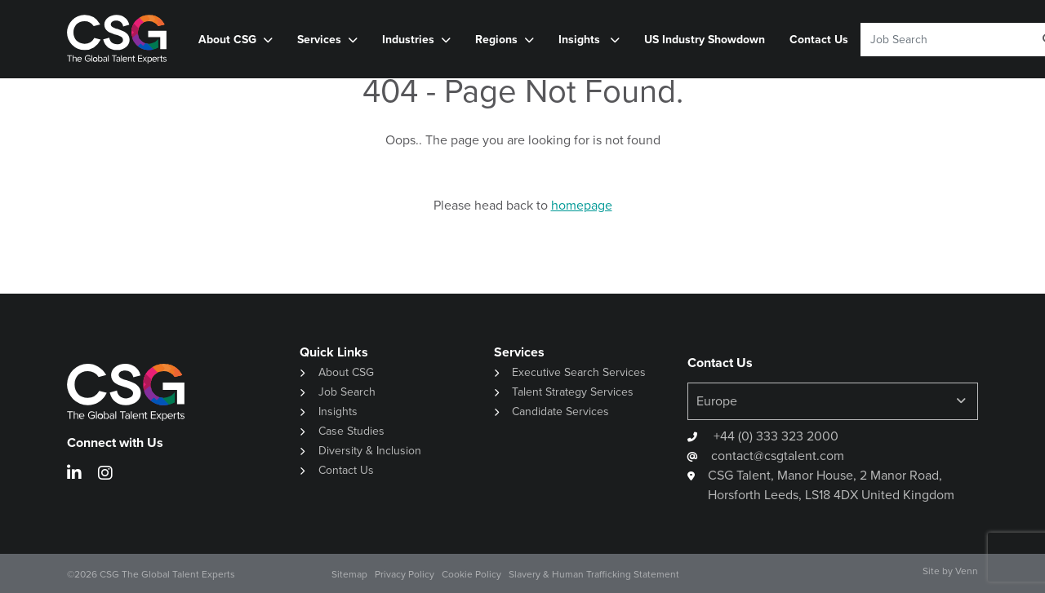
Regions (496, 39)
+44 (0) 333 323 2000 (774, 436)
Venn (966, 571)
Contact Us (818, 39)
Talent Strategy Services (573, 391)
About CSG (227, 39)
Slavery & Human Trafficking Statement (594, 574)
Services (319, 39)
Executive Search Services (579, 372)
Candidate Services (560, 411)
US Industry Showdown (704, 39)
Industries (408, 39)
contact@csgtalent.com (777, 455)
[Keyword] (940, 39)
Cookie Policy (471, 574)
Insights (580, 39)
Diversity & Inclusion (369, 450)
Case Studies (351, 431)
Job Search (347, 391)
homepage (581, 205)
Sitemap (349, 574)
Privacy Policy (404, 574)
